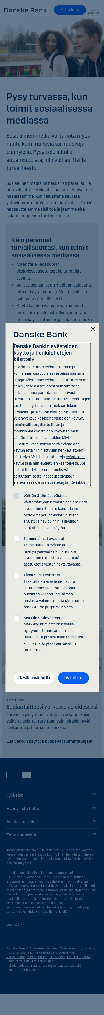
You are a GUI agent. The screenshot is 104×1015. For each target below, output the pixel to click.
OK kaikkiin (73, 678)
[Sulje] (93, 329)
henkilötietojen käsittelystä (55, 463)
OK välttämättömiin (34, 678)
